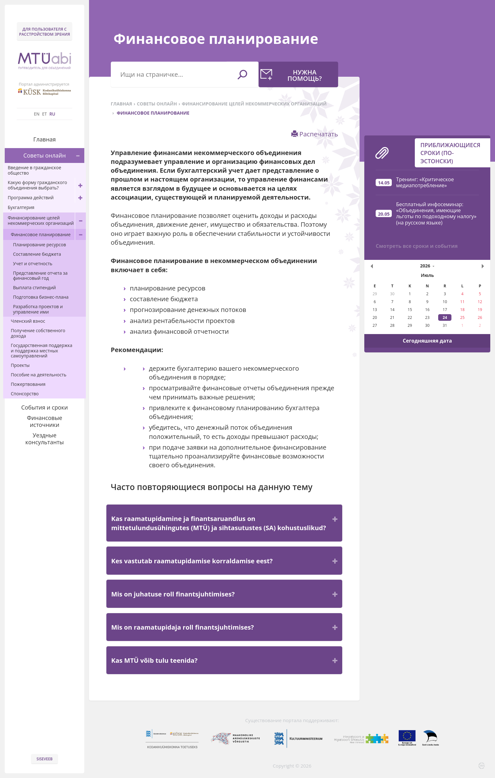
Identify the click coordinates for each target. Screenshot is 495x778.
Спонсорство (25, 394)
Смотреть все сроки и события (417, 115)
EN (36, 114)
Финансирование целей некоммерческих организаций (47, 220)
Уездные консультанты (44, 438)
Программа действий (47, 198)
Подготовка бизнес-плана (41, 297)
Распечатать (314, 133)
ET (44, 114)
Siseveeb (45, 759)
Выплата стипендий (34, 287)
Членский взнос (28, 321)
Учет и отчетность (32, 263)
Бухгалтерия (21, 207)
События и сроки (44, 407)
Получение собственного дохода (38, 333)
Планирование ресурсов (39, 245)
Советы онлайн (53, 155)
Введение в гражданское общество (34, 170)
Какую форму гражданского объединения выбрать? (47, 185)
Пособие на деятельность (38, 375)
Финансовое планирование (48, 234)
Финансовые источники (44, 421)
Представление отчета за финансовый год (40, 275)
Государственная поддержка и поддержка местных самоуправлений (41, 350)
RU (52, 114)
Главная (44, 139)
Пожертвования (28, 384)
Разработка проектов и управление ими (38, 309)
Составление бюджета (37, 254)
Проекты (20, 365)
